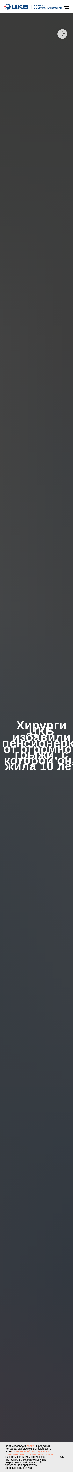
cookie (30, 1446)
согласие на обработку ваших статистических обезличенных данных (29, 1453)
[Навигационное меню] (66, 7)
